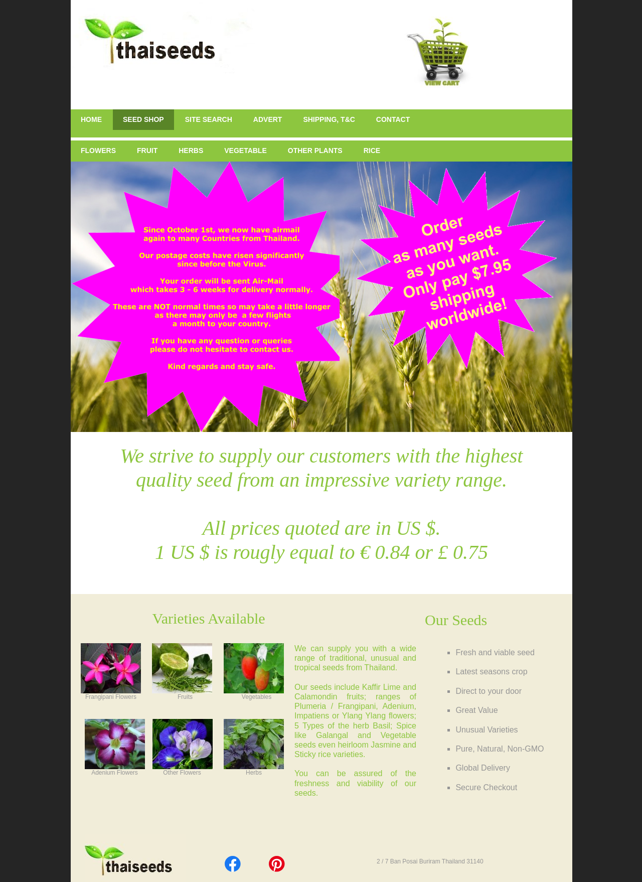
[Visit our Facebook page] (233, 864)
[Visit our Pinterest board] (277, 864)
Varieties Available (208, 618)
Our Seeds (456, 620)
